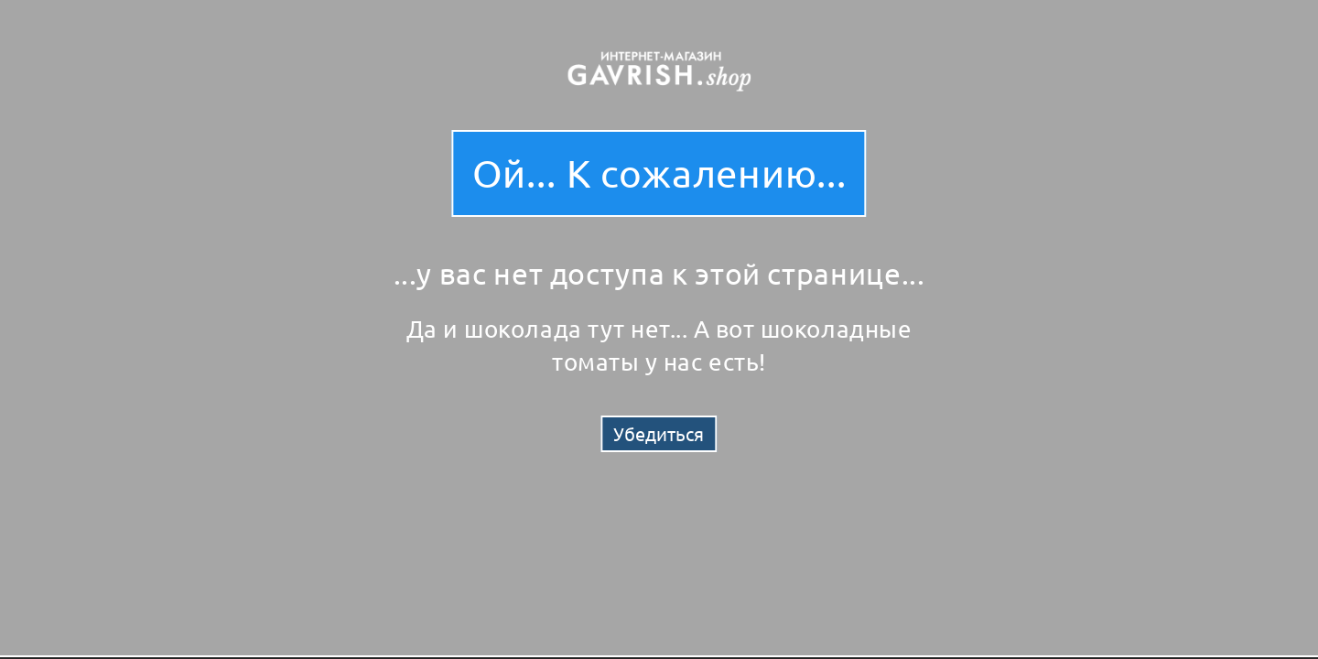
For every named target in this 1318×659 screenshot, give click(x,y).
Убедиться (658, 433)
